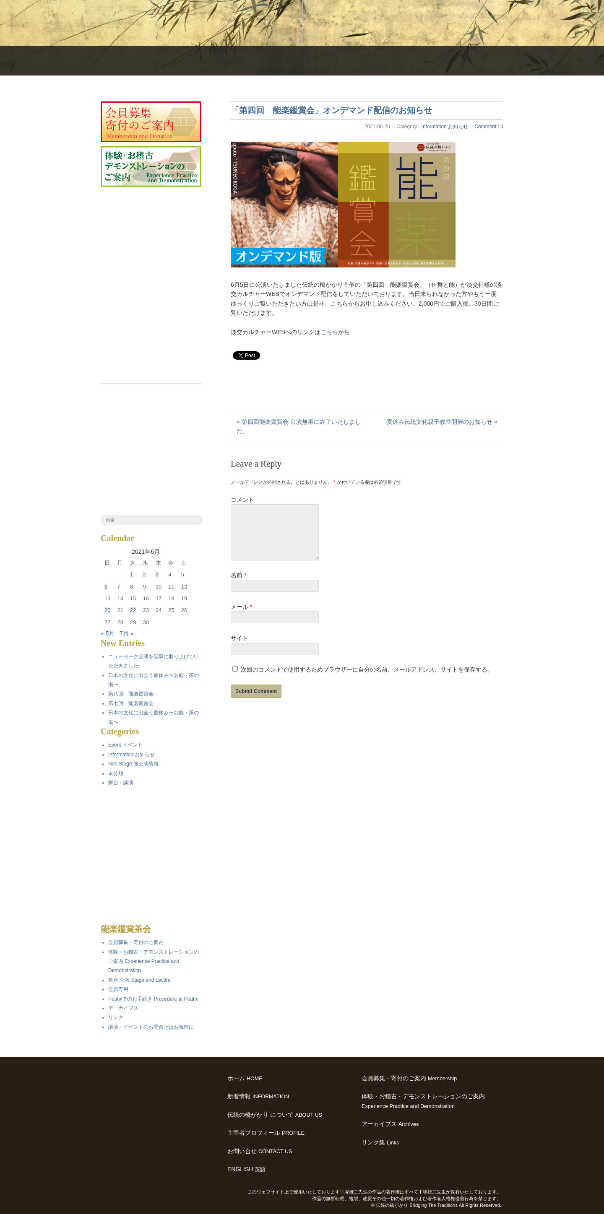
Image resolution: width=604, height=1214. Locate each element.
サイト (239, 648)
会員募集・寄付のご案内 (409, 1078)
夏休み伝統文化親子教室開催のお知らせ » (442, 421)
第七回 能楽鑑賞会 (131, 703)
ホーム (245, 1078)
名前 (238, 585)
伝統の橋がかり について (274, 1114)
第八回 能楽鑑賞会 (131, 694)
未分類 (115, 773)
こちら (329, 332)
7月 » (126, 633)
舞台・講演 (120, 783)
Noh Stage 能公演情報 (133, 764)
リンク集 (380, 1142)
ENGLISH (246, 1169)
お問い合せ (259, 1151)
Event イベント (125, 745)
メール (241, 616)
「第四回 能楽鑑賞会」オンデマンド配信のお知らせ (331, 110)
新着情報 (258, 1096)
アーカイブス (390, 1124)
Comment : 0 (488, 127)
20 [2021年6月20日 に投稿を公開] (107, 610)
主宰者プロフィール (266, 1132)
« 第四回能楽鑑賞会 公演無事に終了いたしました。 (299, 426)
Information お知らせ (445, 127)
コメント (242, 499)
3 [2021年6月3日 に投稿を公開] (157, 574)
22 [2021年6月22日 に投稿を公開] (133, 610)
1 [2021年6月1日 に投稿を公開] (131, 574)
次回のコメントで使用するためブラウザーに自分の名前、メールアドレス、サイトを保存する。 (367, 679)
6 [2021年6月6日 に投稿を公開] (105, 587)
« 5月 (108, 633)
